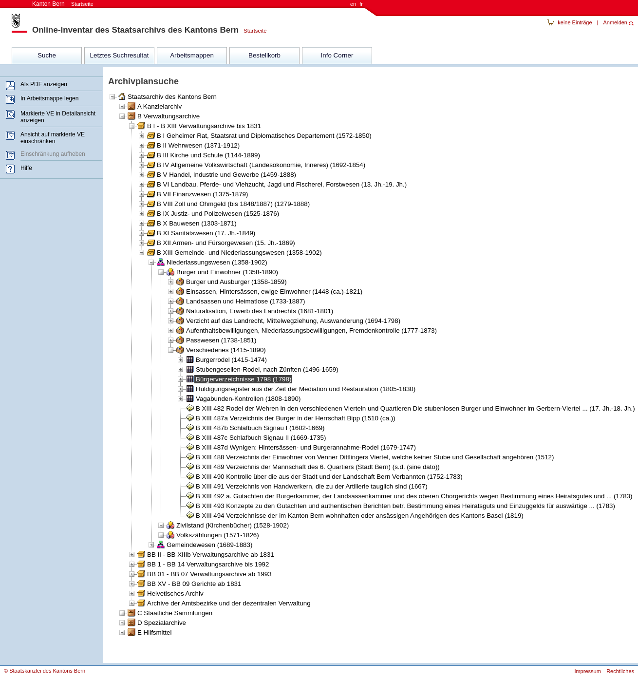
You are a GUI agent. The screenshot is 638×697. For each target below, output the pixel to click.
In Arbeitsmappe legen (49, 98)
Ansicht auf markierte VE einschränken (52, 138)
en (353, 4)
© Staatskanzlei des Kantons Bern (44, 671)
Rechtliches (620, 671)
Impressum (587, 671)
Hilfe (26, 168)
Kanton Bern (63, 3)
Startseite (252, 31)
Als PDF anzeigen (43, 84)
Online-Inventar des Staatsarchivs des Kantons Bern (135, 30)
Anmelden (615, 22)
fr (361, 4)
